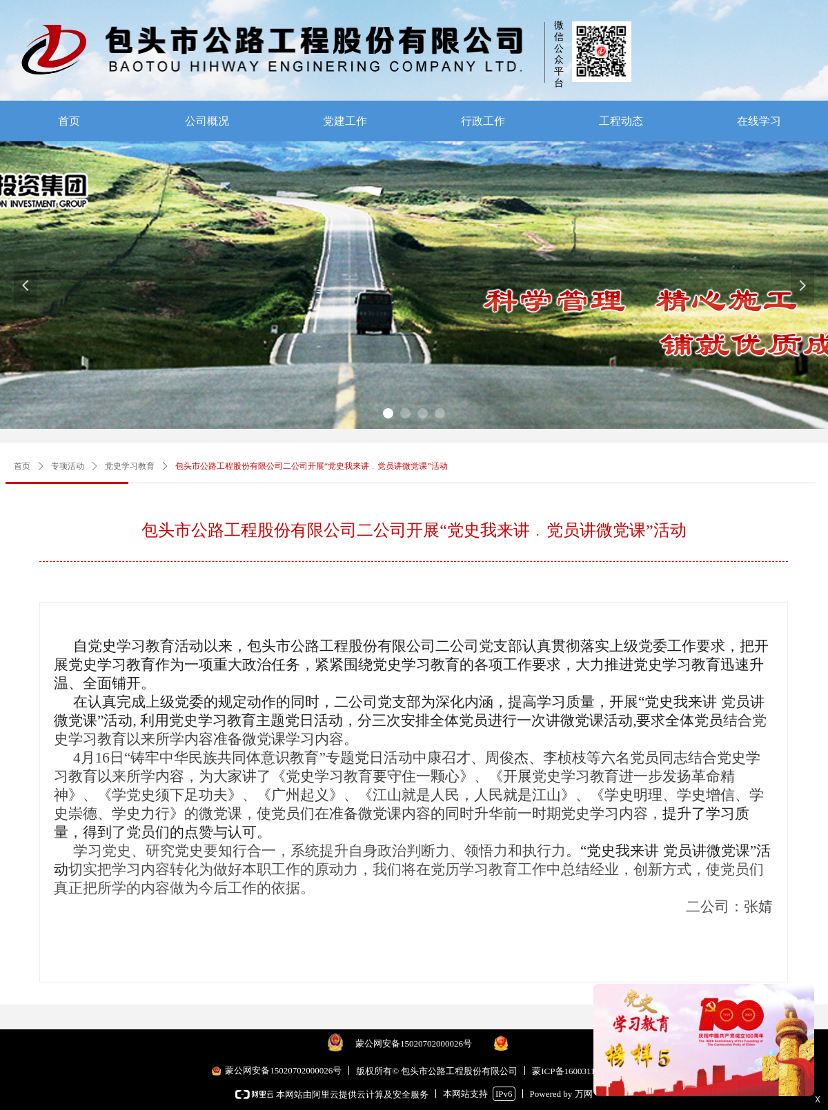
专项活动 (67, 466)
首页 (22, 466)
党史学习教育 (130, 466)
